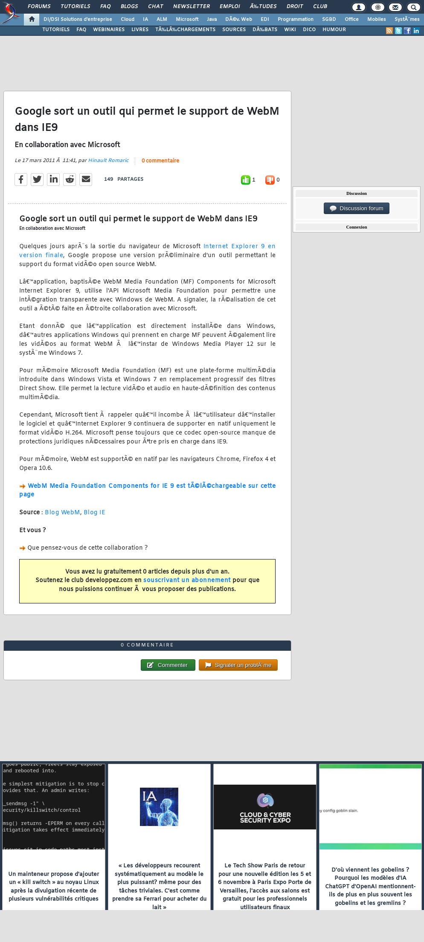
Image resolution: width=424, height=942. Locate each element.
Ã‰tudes (263, 6)
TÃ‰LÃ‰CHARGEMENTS (185, 30)
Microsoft (187, 20)
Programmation (296, 20)
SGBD (329, 20)
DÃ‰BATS (265, 30)
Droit (295, 6)
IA (145, 20)
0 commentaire (160, 161)
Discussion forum (356, 208)
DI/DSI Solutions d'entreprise (78, 20)
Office (352, 20)
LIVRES (139, 30)
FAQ (105, 6)
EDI (265, 20)
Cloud (127, 20)
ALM (162, 20)
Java (212, 20)
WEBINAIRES (109, 30)
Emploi (230, 6)
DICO (309, 30)
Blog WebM (62, 513)
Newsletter (191, 6)
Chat (155, 6)
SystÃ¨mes (407, 20)
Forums (39, 6)
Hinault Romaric (108, 160)
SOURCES (234, 30)
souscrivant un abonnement (187, 581)
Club (320, 6)
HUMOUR (334, 30)
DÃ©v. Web (238, 20)
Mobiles (376, 20)
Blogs (129, 6)
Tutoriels (75, 6)
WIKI (290, 30)
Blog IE (95, 513)
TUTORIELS (56, 30)
